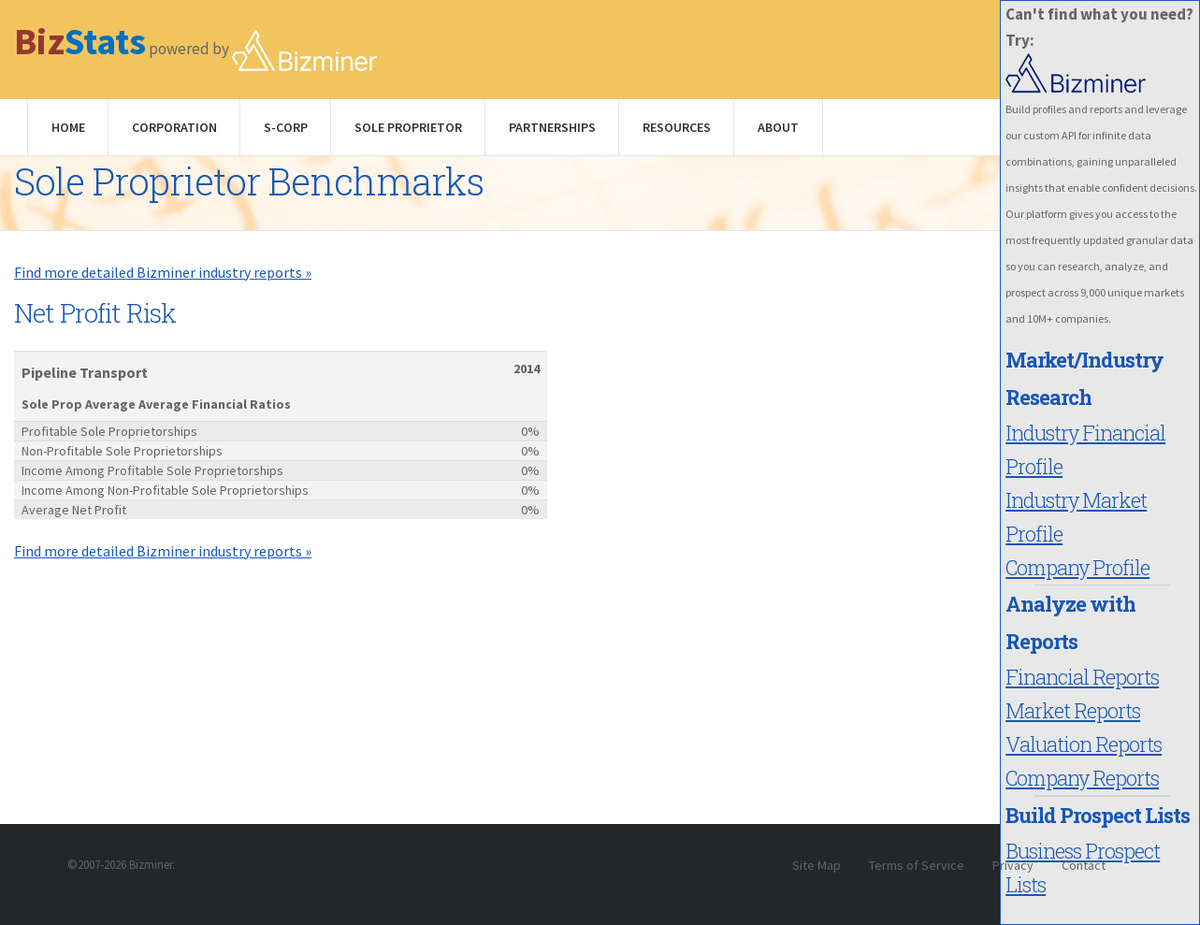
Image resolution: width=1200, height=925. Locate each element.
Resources (677, 127)
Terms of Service (916, 865)
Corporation (174, 127)
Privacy (1013, 865)
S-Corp (286, 127)
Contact (1084, 865)
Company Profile (1077, 567)
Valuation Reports (1083, 744)
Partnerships (552, 127)
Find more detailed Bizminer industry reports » (162, 272)
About (778, 127)
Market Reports (1072, 710)
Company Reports (1082, 777)
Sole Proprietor (408, 127)
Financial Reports (1082, 676)
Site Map (816, 865)
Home (68, 127)
